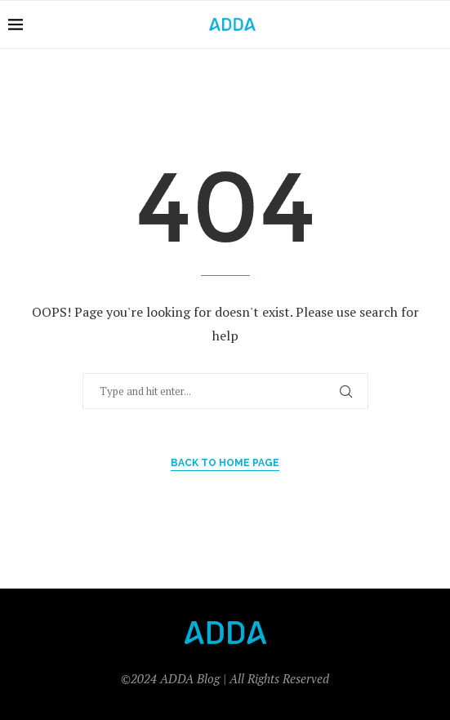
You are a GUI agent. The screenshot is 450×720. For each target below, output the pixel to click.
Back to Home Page (225, 463)
